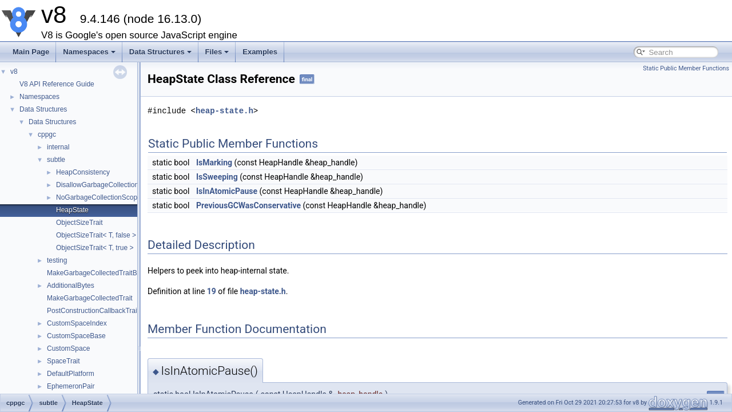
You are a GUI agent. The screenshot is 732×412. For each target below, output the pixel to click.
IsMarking (214, 162)
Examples (259, 51)
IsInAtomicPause (226, 191)
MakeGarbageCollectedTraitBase (97, 273)
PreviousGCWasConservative (248, 205)
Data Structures (160, 51)
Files (217, 51)
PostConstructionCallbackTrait (93, 311)
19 (211, 291)
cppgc (47, 134)
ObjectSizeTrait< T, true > (94, 248)
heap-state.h (224, 110)
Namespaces (89, 51)
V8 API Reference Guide (56, 84)
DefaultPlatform (70, 374)
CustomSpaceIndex (77, 323)
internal (58, 147)
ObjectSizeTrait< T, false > (96, 235)
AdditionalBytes (70, 286)
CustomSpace (68, 348)
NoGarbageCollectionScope (98, 197)
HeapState (72, 210)
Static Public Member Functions (686, 68)
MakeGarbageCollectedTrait (90, 298)
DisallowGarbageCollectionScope (107, 185)
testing (57, 260)
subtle (56, 160)
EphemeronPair (70, 386)
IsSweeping (217, 176)
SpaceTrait (63, 361)
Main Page (31, 51)
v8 (14, 72)
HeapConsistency (83, 172)
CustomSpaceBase (76, 336)
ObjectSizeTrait (79, 223)
